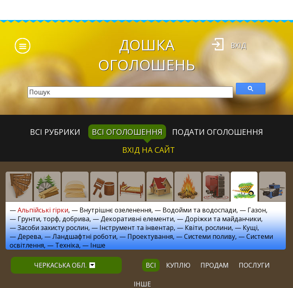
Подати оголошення (217, 131)
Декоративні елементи (137, 218)
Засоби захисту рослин (53, 227)
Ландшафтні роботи (84, 236)
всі (151, 265)
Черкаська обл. (64, 265)
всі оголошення (127, 131)
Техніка (67, 245)
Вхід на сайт (148, 149)
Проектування (150, 236)
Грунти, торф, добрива (53, 218)
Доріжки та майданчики (223, 218)
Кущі (250, 227)
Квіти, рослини (208, 227)
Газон (256, 210)
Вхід (238, 45)
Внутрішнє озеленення (115, 210)
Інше (97, 245)
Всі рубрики (55, 131)
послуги (254, 265)
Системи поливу (209, 236)
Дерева (29, 236)
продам (214, 265)
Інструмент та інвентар (136, 227)
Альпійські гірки (43, 210)
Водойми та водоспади (199, 210)
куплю (178, 265)
